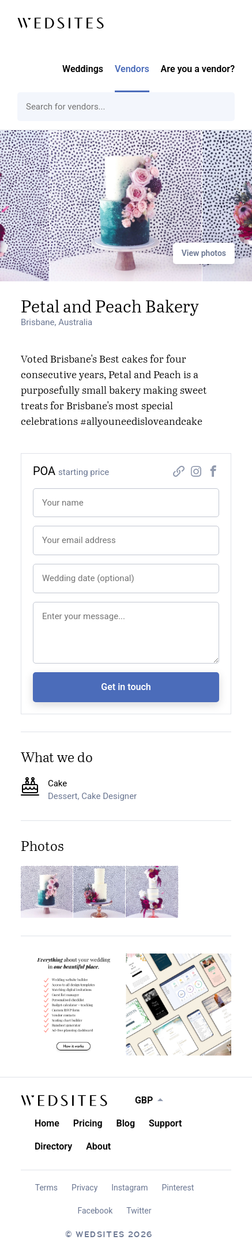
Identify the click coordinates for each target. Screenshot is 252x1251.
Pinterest (177, 1187)
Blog (125, 1123)
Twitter (138, 1210)
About (98, 1146)
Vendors (132, 68)
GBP (144, 1100)
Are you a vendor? (198, 68)
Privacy (84, 1187)
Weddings (82, 68)
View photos (204, 253)
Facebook (95, 1210)
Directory (53, 1146)
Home (47, 1123)
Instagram (129, 1187)
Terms (46, 1187)
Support (165, 1123)
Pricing (88, 1123)
